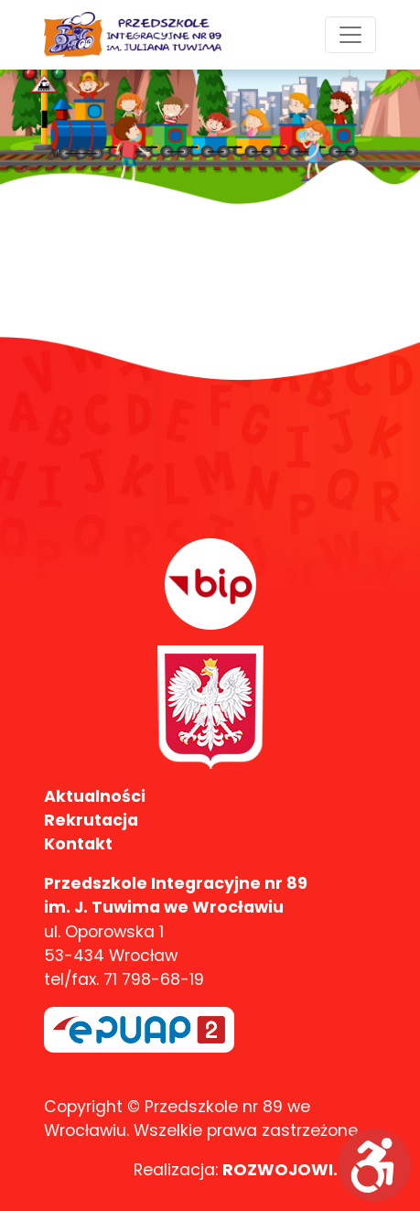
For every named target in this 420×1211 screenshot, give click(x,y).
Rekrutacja (91, 820)
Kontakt (78, 844)
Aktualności (94, 796)
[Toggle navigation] (350, 34)
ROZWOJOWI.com (299, 1170)
